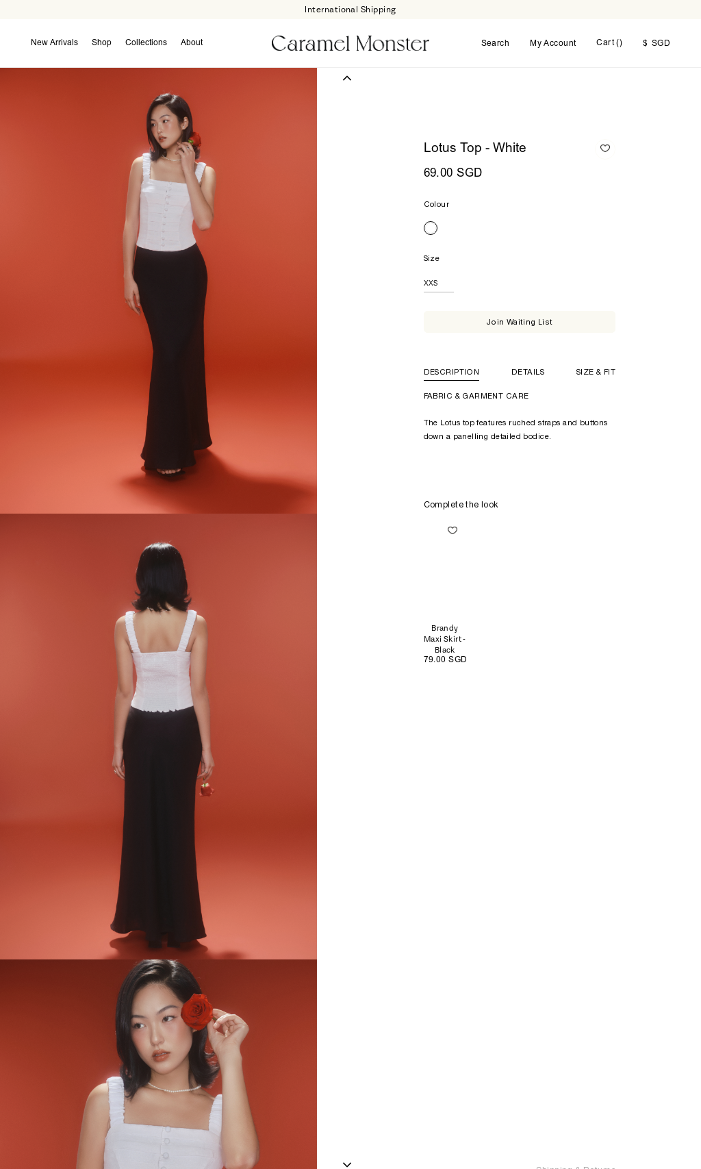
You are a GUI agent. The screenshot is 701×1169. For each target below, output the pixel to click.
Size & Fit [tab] (595, 372)
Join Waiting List (519, 322)
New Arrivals (54, 43)
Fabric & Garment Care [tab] (476, 396)
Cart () (609, 43)
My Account (553, 44)
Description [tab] (452, 372)
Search (495, 44)
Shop (102, 43)
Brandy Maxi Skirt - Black (445, 639)
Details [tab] (527, 372)
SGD (656, 44)
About (192, 43)
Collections (146, 43)
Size (432, 258)
